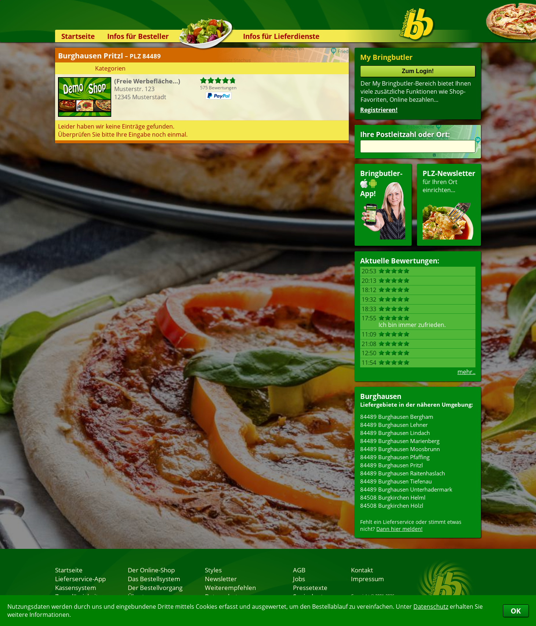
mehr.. (466, 372)
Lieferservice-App (80, 578)
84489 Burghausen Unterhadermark (406, 489)
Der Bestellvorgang (155, 587)
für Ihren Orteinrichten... (449, 204)
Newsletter (221, 578)
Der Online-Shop (151, 569)
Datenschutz (430, 606)
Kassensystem (75, 587)
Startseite (78, 36)
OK (516, 610)
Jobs (299, 578)
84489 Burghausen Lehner (394, 424)
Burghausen (380, 396)
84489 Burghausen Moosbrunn (400, 449)
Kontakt (362, 569)
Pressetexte (310, 587)
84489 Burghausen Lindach (395, 432)
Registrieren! (379, 110)
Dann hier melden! (399, 528)
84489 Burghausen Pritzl (391, 465)
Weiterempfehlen (230, 587)
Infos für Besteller (138, 36)
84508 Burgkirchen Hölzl (391, 505)
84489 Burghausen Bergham (396, 416)
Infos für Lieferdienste (281, 36)
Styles (213, 569)
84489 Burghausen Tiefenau (396, 481)
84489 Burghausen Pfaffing (395, 457)
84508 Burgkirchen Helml (392, 497)
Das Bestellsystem (154, 578)
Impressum (367, 578)
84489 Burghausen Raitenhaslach (402, 473)
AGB (299, 569)
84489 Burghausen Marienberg (399, 441)
